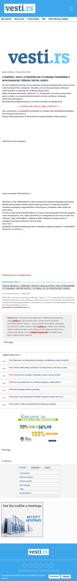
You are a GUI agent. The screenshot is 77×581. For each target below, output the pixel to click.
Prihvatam (54, 576)
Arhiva (47, 467)
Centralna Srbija (58, 18)
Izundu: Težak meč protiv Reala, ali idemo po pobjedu (35, 404)
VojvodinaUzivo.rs (13, 293)
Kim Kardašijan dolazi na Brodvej (27, 389)
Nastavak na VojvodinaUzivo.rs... (16, 307)
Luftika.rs (11, 72)
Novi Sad (19, 18)
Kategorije (36, 467)
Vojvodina (33, 18)
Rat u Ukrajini (25, 485)
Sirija (22, 489)
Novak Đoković (25, 493)
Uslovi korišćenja (45, 570)
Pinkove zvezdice (26, 477)
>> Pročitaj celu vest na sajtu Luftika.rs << (38, 106)
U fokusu (22, 467)
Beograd (6, 18)
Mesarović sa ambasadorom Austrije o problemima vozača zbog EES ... (42, 360)
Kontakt (56, 570)
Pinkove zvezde (26, 481)
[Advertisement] (39, 32)
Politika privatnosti (31, 570)
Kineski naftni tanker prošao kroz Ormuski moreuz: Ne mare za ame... (41, 367)
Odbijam (65, 576)
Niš (43, 18)
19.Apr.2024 (20, 72)
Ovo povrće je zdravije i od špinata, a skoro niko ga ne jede (37, 375)
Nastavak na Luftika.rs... (13, 229)
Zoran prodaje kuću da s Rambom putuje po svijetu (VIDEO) (37, 382)
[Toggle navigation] (71, 8)
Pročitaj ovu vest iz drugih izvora (16, 275)
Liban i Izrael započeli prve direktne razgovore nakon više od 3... (39, 397)
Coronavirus (24, 473)
